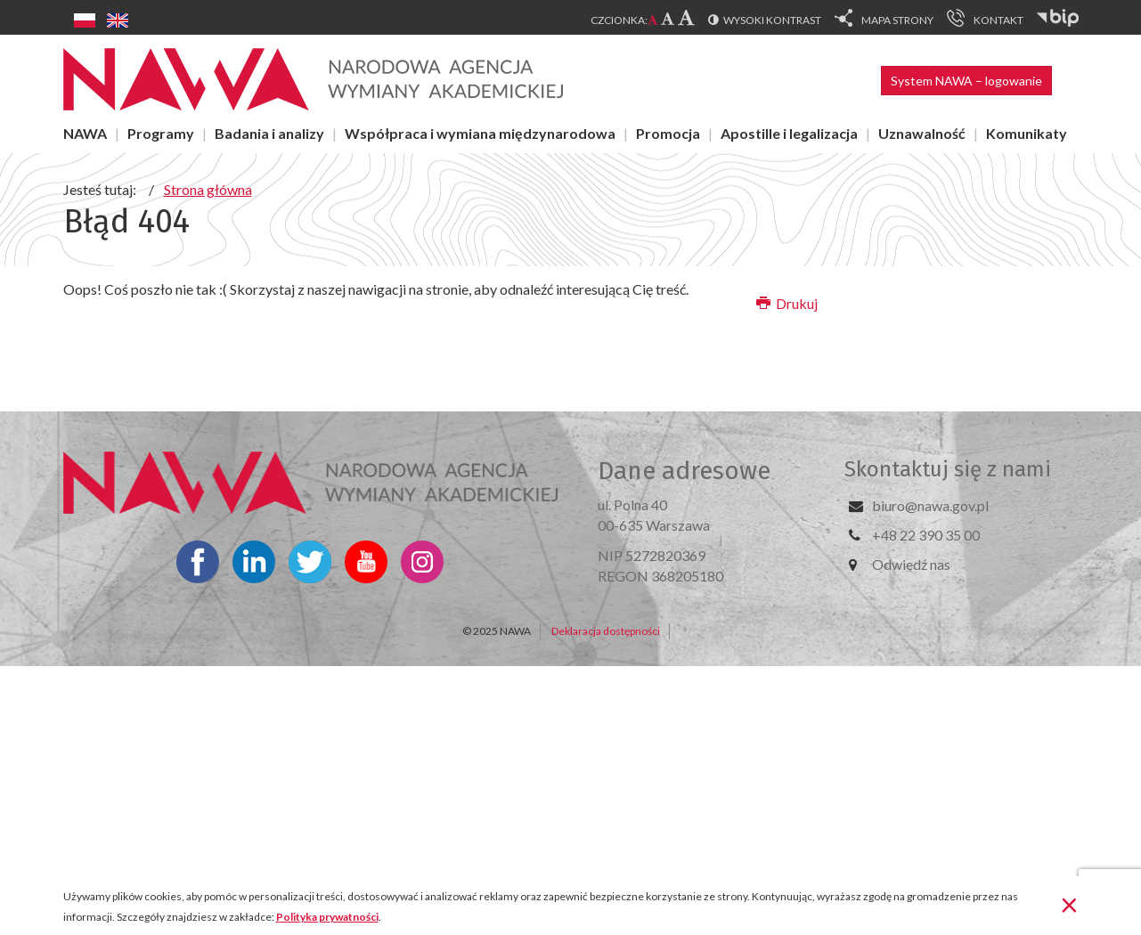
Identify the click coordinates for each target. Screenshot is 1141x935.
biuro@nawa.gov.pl (930, 505)
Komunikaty (1026, 133)
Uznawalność (922, 133)
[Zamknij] (1069, 904)
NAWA (85, 133)
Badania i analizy (269, 133)
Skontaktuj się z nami (947, 469)
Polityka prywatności (327, 916)
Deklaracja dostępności (605, 631)
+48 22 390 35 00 (926, 534)
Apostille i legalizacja (789, 133)
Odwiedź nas (911, 564)
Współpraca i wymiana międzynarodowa (480, 133)
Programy (160, 133)
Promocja (668, 133)
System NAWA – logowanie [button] (966, 80)
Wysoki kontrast (772, 20)
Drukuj (787, 303)
